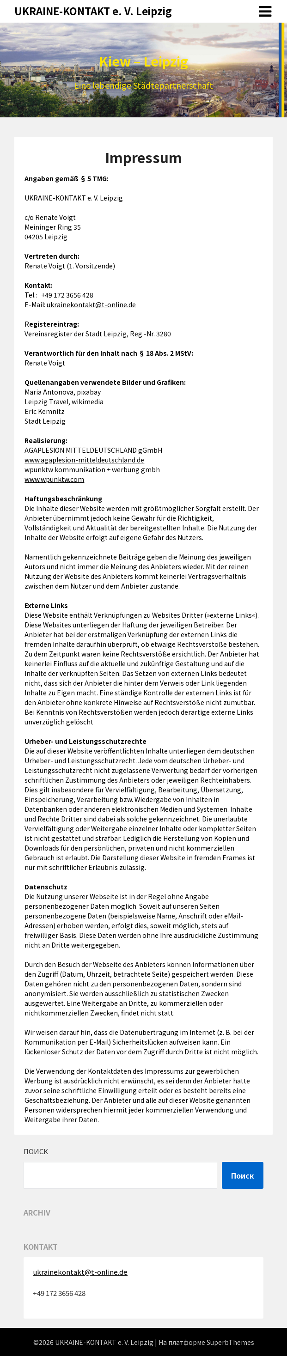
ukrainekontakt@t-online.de (91, 304)
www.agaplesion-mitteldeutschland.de (84, 459)
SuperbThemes (230, 1342)
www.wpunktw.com (54, 479)
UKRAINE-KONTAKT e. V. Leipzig (93, 10)
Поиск (36, 1151)
